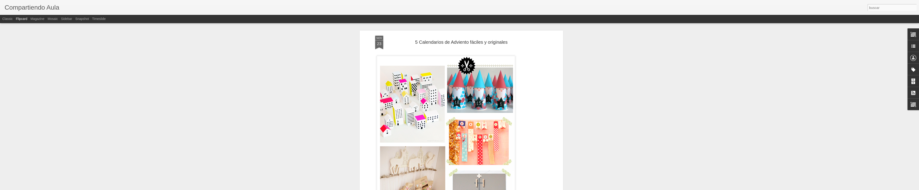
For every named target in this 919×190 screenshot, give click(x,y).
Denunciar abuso (492, 187)
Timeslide (99, 19)
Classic (7, 19)
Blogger (477, 187)
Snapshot (82, 19)
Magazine (38, 19)
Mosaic (53, 19)
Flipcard (21, 19)
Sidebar (66, 19)
